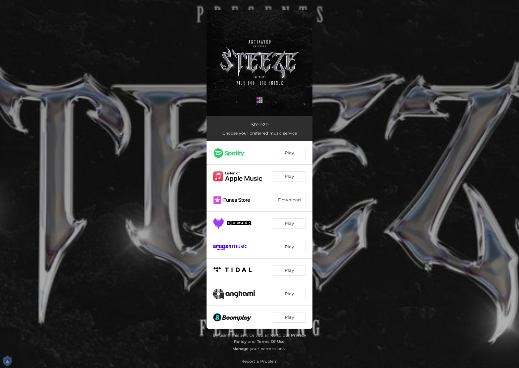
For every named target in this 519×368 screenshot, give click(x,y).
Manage (240, 348)
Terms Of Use (271, 341)
